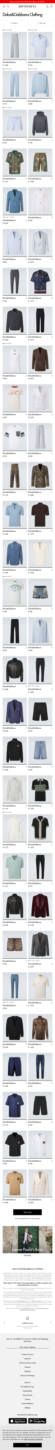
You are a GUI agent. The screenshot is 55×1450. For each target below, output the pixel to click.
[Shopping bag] (51, 6)
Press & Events (27, 1395)
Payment (27, 1367)
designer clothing (36, 1301)
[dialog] (27, 1438)
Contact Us (27, 1358)
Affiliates (27, 1408)
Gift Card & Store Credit (27, 1363)
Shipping (27, 1371)
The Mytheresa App (27, 1386)
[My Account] (47, 6)
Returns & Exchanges (27, 1375)
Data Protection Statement (33, 1439)
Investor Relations (27, 1403)
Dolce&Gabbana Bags (42, 1308)
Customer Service (27, 1354)
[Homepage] (27, 6)
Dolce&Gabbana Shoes (28, 1308)
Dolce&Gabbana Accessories (27, 1310)
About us (27, 1382)
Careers (27, 1399)
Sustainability (27, 1391)
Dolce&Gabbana (21, 1301)
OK (27, 1445)
